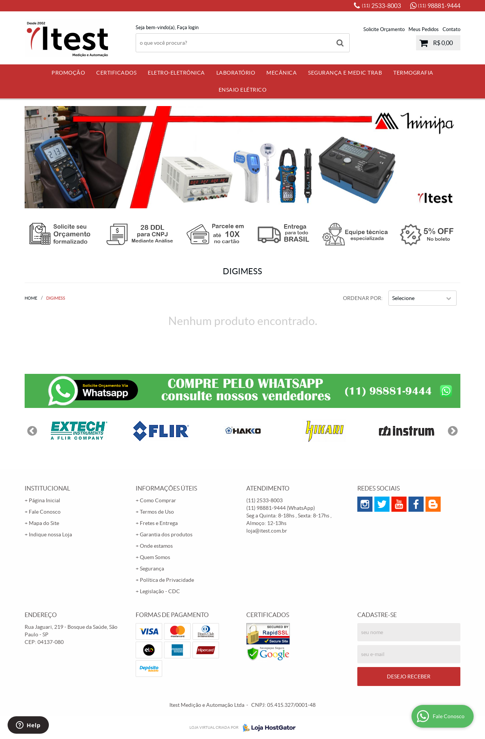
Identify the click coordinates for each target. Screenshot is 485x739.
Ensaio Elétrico (243, 90)
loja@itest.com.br (266, 531)
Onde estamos (156, 546)
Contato (451, 29)
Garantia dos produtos (166, 534)
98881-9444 (439, 5)
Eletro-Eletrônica (176, 73)
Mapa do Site (44, 523)
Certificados (116, 73)
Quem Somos (155, 557)
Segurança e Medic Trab (345, 73)
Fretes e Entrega (159, 523)
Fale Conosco (45, 512)
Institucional (47, 488)
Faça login (188, 27)
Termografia (413, 73)
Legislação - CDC (160, 591)
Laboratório (235, 73)
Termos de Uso (157, 512)
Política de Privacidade (167, 580)
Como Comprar (158, 500)
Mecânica (281, 73)
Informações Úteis (166, 488)
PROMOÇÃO (68, 73)
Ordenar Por (362, 298)
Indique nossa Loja (50, 534)
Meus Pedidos (423, 29)
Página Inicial (44, 500)
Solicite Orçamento (384, 29)
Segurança (152, 569)
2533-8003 (381, 5)
